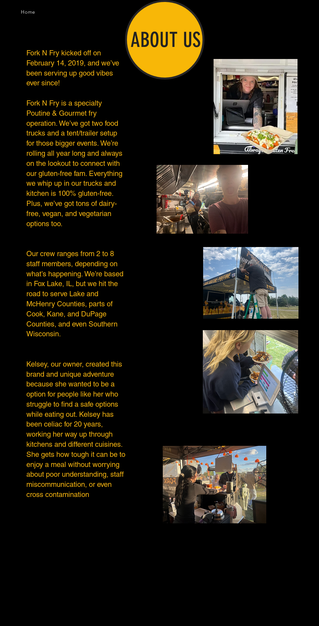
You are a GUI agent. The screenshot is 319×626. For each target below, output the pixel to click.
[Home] (28, 11)
